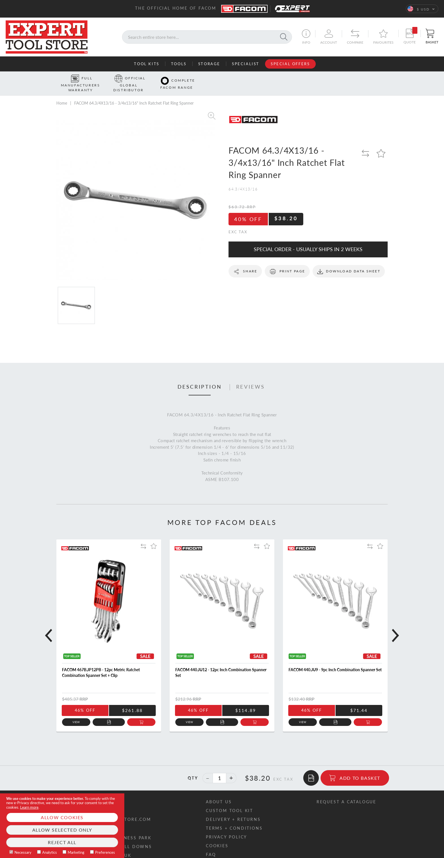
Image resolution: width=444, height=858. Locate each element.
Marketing (76, 852)
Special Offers (290, 64)
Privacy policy (226, 828)
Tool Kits (146, 64)
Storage (209, 64)
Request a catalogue (346, 793)
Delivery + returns (233, 810)
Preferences (105, 852)
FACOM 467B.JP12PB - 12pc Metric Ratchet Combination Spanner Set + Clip (101, 663)
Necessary (22, 852)
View (76, 713)
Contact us (84, 793)
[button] (422, 9)
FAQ (211, 845)
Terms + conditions (234, 819)
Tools (179, 64)
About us (219, 793)
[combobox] (207, 37)
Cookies (217, 836)
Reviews (250, 378)
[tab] (199, 378)
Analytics (49, 852)
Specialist (245, 64)
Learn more (29, 807)
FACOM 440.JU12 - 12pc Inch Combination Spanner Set (220, 663)
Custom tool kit (229, 801)
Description (200, 378)
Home (61, 94)
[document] (62, 825)
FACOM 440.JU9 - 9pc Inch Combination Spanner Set (335, 660)
